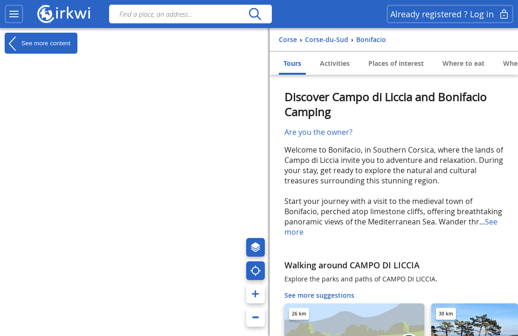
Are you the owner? (318, 132)
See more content (37, 43)
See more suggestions (319, 295)
